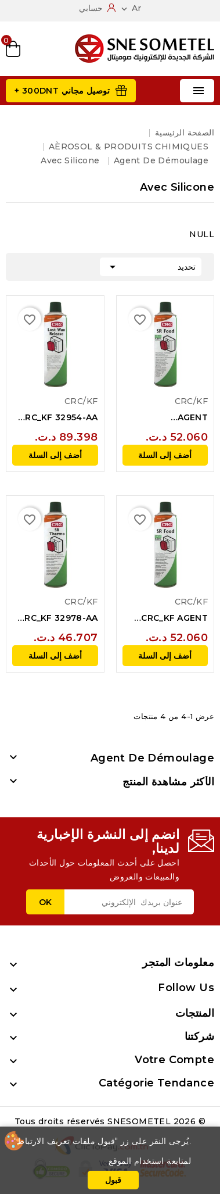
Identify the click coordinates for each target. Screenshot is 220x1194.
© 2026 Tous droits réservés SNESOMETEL (110, 1121)
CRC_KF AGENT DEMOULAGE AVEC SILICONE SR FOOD (166, 618)
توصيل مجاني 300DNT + (62, 90)
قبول (113, 1180)
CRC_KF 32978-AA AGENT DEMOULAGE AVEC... (58, 618)
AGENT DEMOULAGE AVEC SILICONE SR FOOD (166, 418)
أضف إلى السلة (165, 455)
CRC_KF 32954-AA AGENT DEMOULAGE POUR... (58, 418)
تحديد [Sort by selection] (151, 266)
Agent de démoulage (152, 758)
